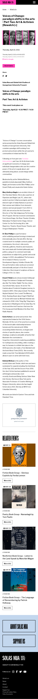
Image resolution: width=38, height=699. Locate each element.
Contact (5, 687)
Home (4, 9)
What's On (13, 9)
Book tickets (9, 66)
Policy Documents (8, 694)
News (4, 681)
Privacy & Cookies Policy (9, 692)
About (5, 684)
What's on (6, 678)
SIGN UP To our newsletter (13, 665)
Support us (6, 690)
